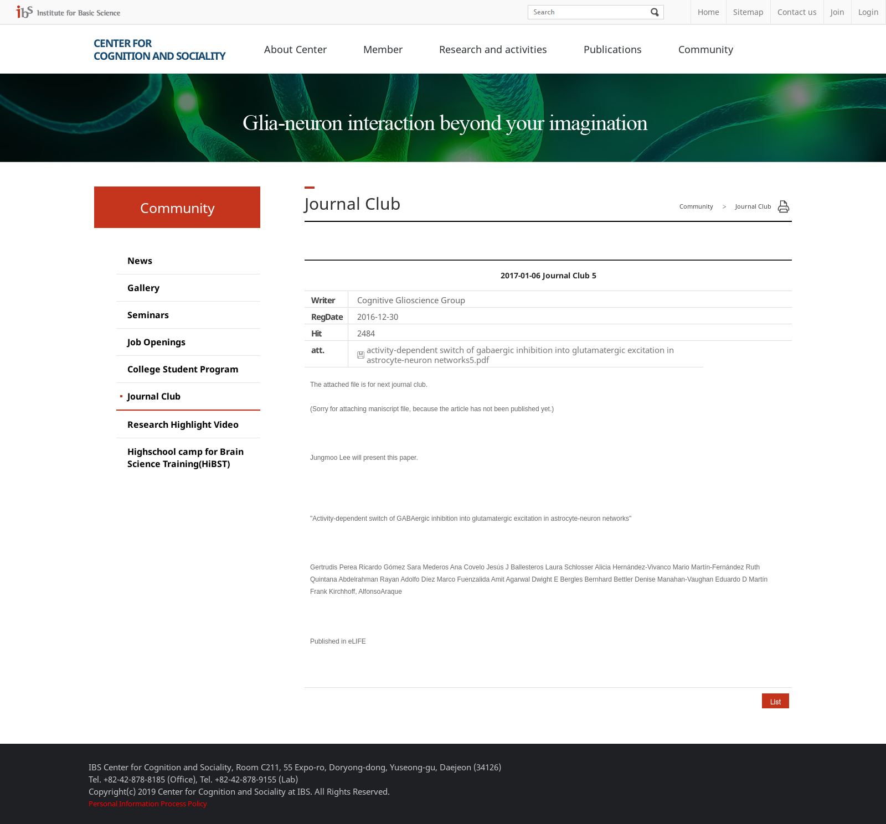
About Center (295, 49)
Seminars (148, 315)
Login (868, 12)
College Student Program (183, 369)
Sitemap (748, 12)
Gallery (143, 288)
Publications (613, 49)
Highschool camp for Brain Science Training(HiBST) (185, 457)
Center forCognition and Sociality (159, 49)
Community (705, 49)
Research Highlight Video (183, 424)
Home (708, 12)
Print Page (783, 206)
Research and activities (493, 49)
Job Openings (156, 342)
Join (837, 12)
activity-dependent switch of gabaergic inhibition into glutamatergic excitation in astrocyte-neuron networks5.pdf (520, 355)
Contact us (797, 12)
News (139, 261)
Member (383, 49)
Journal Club (154, 396)
